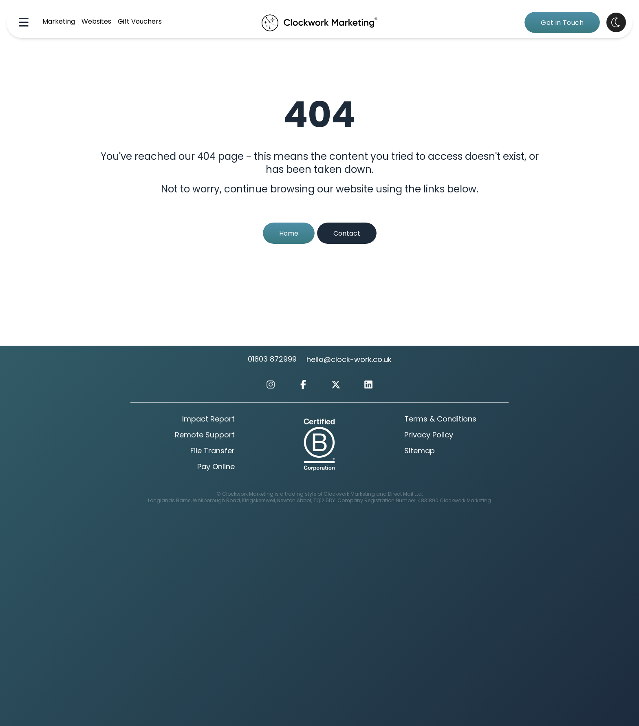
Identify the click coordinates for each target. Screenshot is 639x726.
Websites (96, 22)
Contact (346, 234)
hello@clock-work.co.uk (349, 360)
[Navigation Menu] (23, 22)
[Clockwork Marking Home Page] (319, 22)
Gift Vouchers (140, 22)
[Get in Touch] (562, 22)
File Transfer (212, 451)
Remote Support (205, 435)
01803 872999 (272, 360)
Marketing (58, 22)
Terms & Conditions (440, 420)
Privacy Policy (428, 435)
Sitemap (419, 451)
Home (288, 234)
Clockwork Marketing (465, 501)
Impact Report (208, 420)
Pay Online (216, 467)
